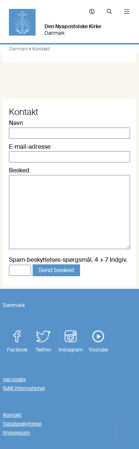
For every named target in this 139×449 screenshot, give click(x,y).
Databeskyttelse (22, 423)
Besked (19, 170)
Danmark (18, 49)
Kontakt (12, 415)
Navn (16, 123)
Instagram (71, 341)
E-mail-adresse (29, 147)
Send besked (56, 270)
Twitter (43, 341)
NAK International (24, 388)
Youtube (98, 341)
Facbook (17, 341)
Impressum (16, 432)
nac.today (14, 379)
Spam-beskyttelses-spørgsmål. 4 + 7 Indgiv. (68, 260)
